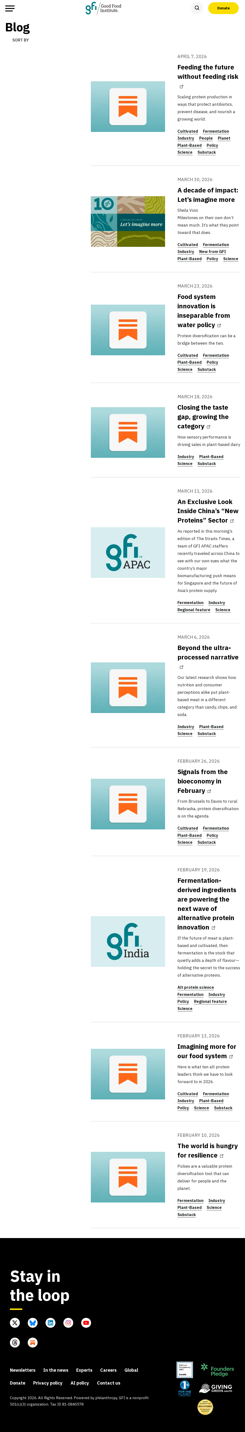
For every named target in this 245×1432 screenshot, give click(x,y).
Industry (185, 138)
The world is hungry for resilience (207, 1150)
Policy (212, 145)
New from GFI (212, 251)
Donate (223, 8)
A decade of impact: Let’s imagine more (207, 195)
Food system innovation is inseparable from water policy (203, 310)
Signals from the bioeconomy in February (202, 781)
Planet (224, 138)
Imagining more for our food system (206, 1051)
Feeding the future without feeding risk (207, 75)
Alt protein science (195, 987)
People (206, 138)
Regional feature (193, 609)
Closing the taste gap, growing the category (203, 416)
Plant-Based (189, 145)
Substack (206, 152)
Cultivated (187, 131)
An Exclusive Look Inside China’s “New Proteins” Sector (208, 511)
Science (185, 152)
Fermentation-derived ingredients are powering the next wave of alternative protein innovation (206, 903)
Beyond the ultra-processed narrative (208, 656)
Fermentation (216, 131)
